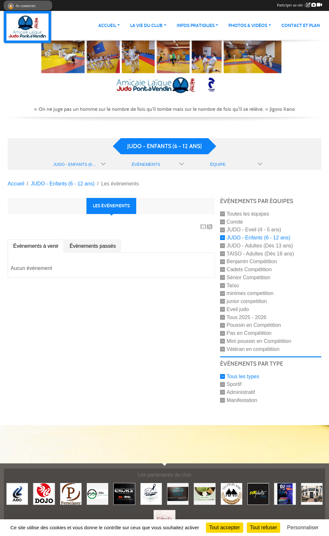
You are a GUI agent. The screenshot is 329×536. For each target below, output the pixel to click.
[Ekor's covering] (124, 493)
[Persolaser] (71, 493)
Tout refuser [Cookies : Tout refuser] (263, 527)
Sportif (234, 384)
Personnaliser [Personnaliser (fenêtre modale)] (303, 527)
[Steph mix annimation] (285, 493)
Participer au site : (299, 5)
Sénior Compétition (248, 277)
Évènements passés (92, 246)
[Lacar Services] (178, 493)
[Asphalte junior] (258, 493)
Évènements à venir (35, 246)
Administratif (241, 392)
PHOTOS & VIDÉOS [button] (247, 25)
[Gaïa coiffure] (204, 493)
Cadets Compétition (249, 269)
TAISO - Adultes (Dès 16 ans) (260, 253)
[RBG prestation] (97, 493)
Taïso (233, 285)
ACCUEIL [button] (107, 25)
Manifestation (242, 400)
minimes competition (250, 293)
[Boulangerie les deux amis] (231, 493)
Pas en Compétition (249, 333)
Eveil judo (238, 309)
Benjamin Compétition (252, 261)
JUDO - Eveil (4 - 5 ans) (254, 229)
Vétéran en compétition (253, 349)
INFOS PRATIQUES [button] (196, 25)
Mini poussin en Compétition (259, 341)
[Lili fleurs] (312, 493)
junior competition (247, 301)
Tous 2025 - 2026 (246, 317)
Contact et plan (300, 25)
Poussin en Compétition (254, 325)
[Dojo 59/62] (44, 493)
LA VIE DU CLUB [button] (146, 25)
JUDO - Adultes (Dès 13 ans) (260, 245)
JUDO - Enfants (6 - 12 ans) (258, 237)
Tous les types (243, 376)
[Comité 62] (17, 493)
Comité (235, 221)
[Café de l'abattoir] (151, 493)
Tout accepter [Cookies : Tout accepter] (224, 527)
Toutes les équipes (248, 214)
